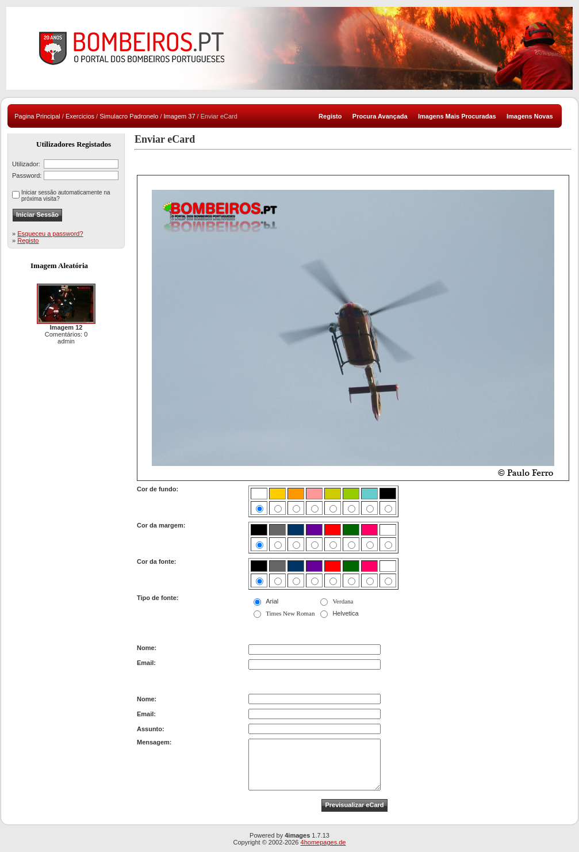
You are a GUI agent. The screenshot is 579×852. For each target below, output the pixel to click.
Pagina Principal (37, 116)
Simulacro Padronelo (128, 116)
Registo (28, 240)
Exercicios (80, 116)
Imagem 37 (179, 116)
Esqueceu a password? (50, 233)
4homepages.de (323, 842)
